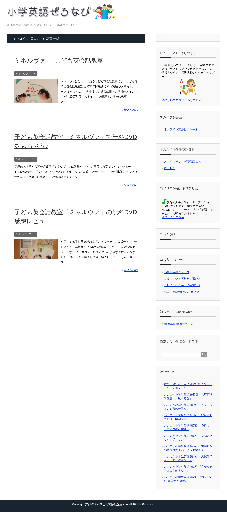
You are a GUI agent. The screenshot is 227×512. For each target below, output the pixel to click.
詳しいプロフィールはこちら (182, 100)
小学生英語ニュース (176, 272)
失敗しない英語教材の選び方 (182, 278)
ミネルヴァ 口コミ (26, 73)
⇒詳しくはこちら (173, 217)
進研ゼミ (169, 168)
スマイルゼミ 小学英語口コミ (182, 161)
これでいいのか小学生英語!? (182, 285)
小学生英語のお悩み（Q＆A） (183, 291)
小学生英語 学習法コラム (177, 324)
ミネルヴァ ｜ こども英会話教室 (58, 60)
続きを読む (131, 109)
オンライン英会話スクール (181, 129)
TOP (29, 24)
